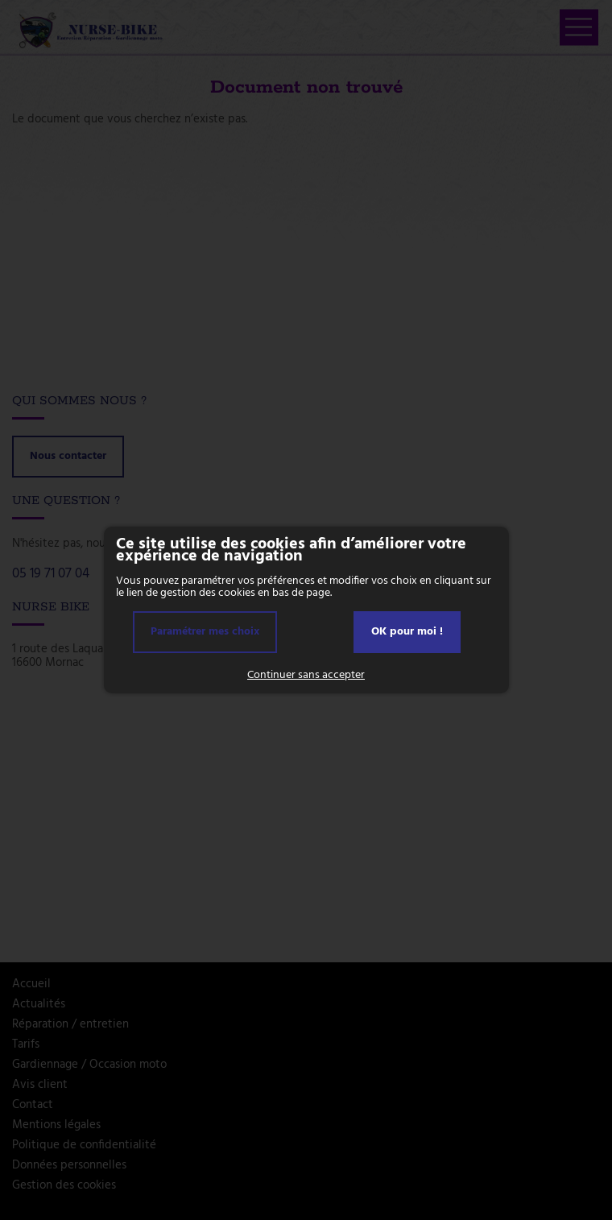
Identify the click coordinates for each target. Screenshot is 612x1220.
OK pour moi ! (407, 631)
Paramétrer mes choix (205, 631)
